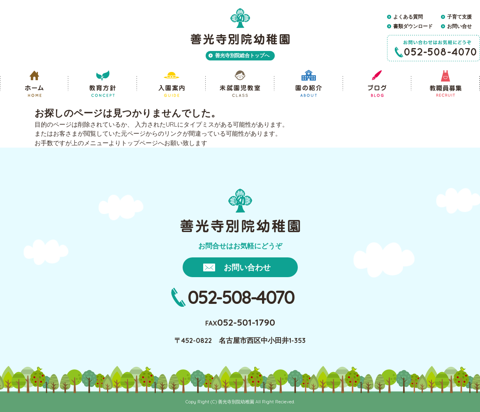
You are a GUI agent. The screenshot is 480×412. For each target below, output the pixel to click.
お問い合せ (459, 26)
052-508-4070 (241, 296)
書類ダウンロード (413, 26)
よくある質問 (408, 17)
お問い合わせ (247, 267)
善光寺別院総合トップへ (242, 55)
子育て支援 (459, 17)
